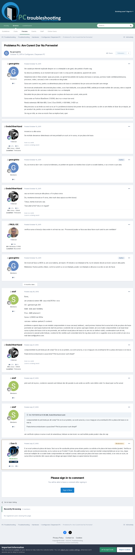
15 (16, 146)
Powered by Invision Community (67, 542)
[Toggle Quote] (28, 415)
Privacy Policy (58, 538)
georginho (17, 52)
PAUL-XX (14, 224)
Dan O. (14, 443)
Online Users (52, 31)
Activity (6, 25)
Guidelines (6, 31)
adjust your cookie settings (70, 550)
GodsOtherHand (14, 126)
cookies (16, 550)
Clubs (16, 31)
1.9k (13, 244)
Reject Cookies (125, 550)
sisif (14, 291)
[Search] (107, 25)
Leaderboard (27, 25)
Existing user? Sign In (124, 11)
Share (109, 53)
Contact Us (70, 538)
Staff (42, 31)
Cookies (79, 538)
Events (34, 31)
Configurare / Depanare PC (34, 54)
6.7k (11, 146)
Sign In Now (67, 490)
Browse (15, 27)
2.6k (11, 466)
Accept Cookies (107, 550)
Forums (25, 31)
